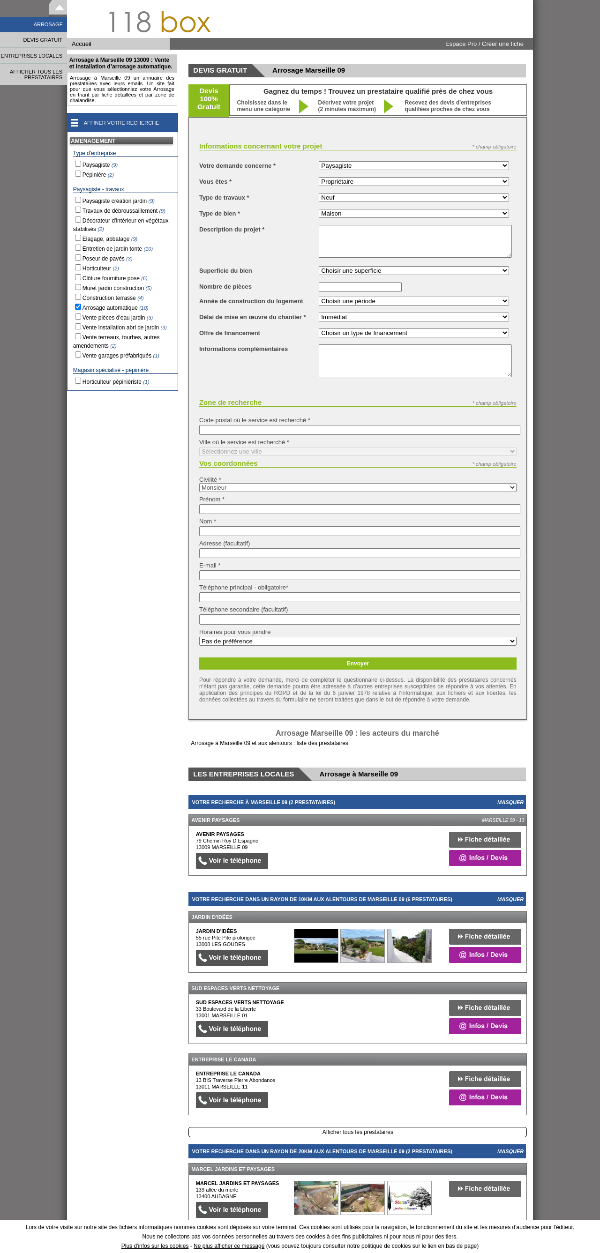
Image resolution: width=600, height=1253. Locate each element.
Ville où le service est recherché (244, 442)
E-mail (210, 565)
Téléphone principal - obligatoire (243, 587)
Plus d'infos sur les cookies (155, 1246)
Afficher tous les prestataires (357, 1132)
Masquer (510, 802)
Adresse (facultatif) (224, 543)
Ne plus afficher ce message (229, 1246)
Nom (207, 521)
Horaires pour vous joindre (234, 631)
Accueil (81, 43)
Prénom (212, 499)
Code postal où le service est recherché (254, 420)
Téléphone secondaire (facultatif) (243, 609)
